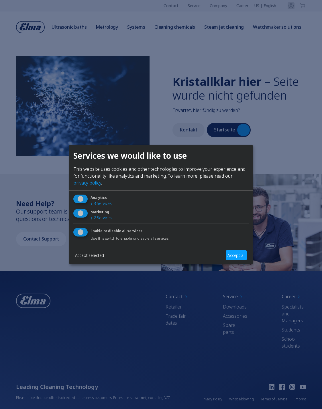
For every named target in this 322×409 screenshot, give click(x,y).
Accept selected (89, 255)
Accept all (236, 255)
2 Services (101, 218)
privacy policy (87, 183)
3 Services (101, 203)
